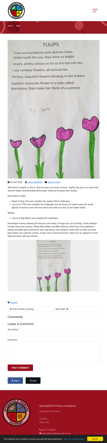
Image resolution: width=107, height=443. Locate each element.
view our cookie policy (74, 439)
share (15, 381)
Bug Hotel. (62, 309)
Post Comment (20, 368)
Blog (18, 26)
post (33, 381)
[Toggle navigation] (95, 10)
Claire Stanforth (34, 182)
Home (10, 26)
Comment (12, 340)
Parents (13, 302)
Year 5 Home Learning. (22, 309)
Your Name (13, 329)
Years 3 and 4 (53, 182)
